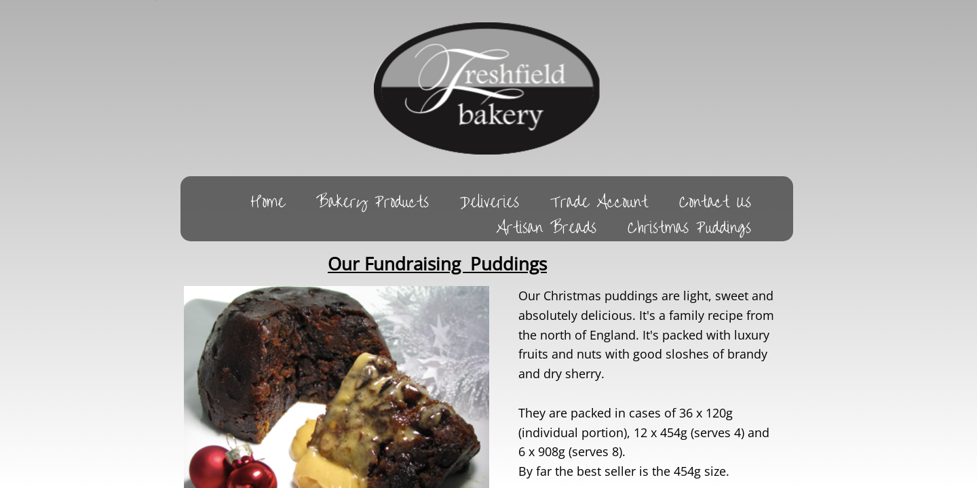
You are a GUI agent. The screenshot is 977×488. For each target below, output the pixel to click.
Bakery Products (372, 201)
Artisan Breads (546, 227)
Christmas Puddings (689, 227)
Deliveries (489, 201)
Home (267, 201)
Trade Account (599, 201)
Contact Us (715, 201)
